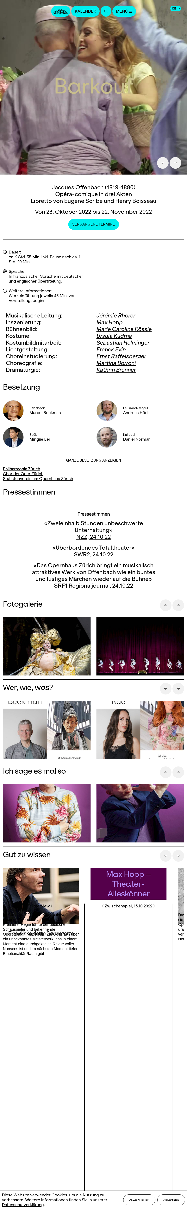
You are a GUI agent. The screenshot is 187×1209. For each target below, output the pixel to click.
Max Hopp (110, 322)
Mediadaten (93, 1129)
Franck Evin (111, 349)
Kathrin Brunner (116, 370)
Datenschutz (94, 1143)
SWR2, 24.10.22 (93, 554)
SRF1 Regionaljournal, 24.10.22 (93, 585)
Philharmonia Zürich (21, 469)
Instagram (92, 1076)
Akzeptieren (139, 1199)
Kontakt (93, 1109)
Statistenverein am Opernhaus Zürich (38, 478)
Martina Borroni (116, 363)
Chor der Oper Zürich (23, 473)
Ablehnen (171, 1199)
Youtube (118, 1076)
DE (176, 8)
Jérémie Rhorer (116, 315)
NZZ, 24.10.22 (93, 537)
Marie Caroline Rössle (124, 329)
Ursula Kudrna (114, 336)
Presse (93, 1115)
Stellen (93, 1122)
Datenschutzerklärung (23, 1204)
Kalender (85, 11)
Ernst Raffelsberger (121, 356)
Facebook (70, 1076)
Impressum (93, 1136)
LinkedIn (93, 1084)
